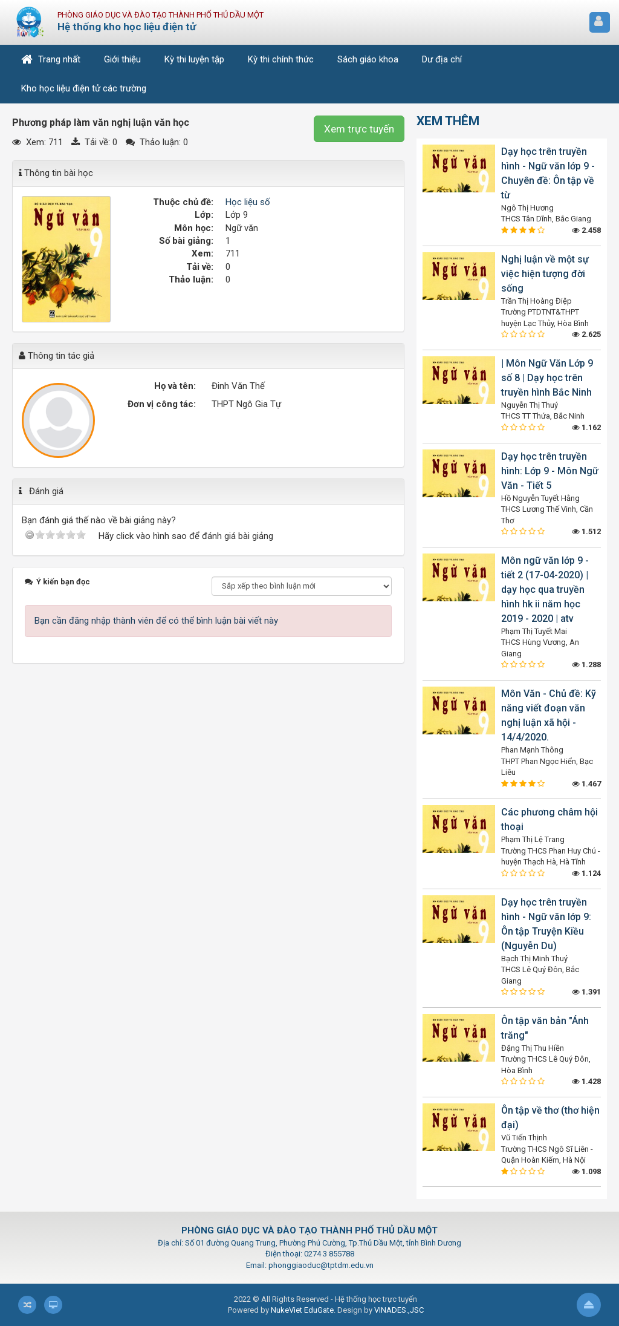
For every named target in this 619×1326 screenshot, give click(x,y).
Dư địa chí (442, 59)
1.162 (586, 427)
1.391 (586, 991)
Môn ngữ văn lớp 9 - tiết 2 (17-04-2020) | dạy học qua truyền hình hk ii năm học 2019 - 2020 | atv (545, 589)
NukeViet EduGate (302, 1310)
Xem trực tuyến (359, 129)
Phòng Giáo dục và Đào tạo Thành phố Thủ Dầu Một (160, 14)
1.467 (586, 783)
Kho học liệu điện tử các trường (83, 88)
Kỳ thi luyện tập (194, 59)
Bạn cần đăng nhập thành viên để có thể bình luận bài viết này (156, 620)
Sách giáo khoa (367, 59)
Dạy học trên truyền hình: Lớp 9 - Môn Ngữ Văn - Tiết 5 (549, 471)
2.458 (586, 230)
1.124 (586, 873)
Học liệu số (247, 202)
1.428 (586, 1081)
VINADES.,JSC (399, 1310)
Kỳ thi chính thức (281, 59)
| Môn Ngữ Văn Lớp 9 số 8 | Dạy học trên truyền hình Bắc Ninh (547, 378)
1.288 (586, 664)
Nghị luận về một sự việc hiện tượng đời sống (545, 273)
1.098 (586, 1171)
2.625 (586, 334)
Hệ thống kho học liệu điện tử (126, 27)
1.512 (586, 531)
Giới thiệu (122, 59)
